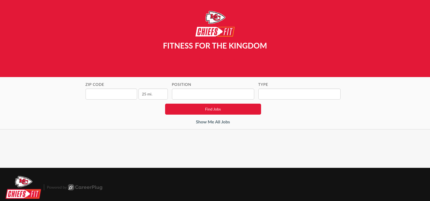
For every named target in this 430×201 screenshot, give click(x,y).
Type (263, 84)
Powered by (74, 187)
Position (181, 84)
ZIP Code (95, 84)
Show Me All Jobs (213, 121)
